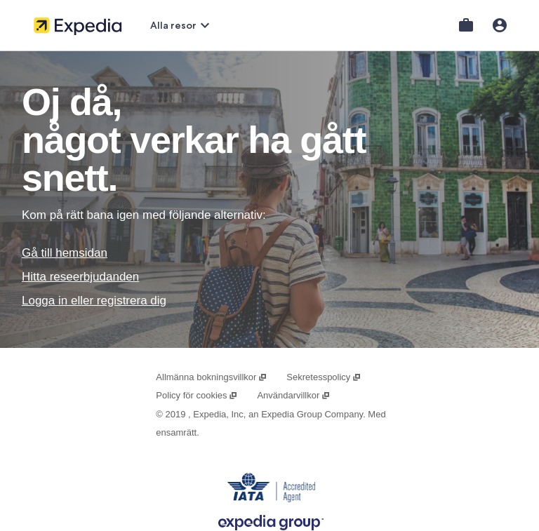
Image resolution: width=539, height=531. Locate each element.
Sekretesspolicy (323, 377)
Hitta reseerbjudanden (80, 276)
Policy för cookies (196, 395)
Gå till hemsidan (64, 253)
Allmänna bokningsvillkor (211, 377)
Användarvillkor (293, 395)
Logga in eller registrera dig (94, 300)
